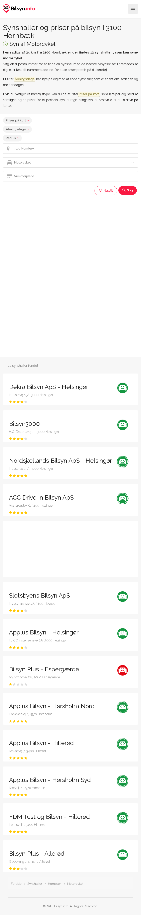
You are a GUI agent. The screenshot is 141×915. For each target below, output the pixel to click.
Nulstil (106, 190)
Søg (127, 190)
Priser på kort (16, 120)
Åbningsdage (16, 129)
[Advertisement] (70, 225)
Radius (11, 138)
